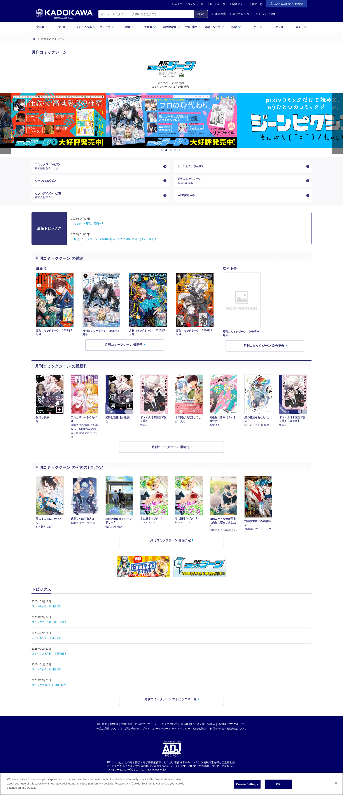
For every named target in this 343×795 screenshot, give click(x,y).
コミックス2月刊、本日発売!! (49, 628)
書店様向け (187, 730)
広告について (143, 730)
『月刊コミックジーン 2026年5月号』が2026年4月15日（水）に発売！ (114, 245)
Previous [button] (5, 123)
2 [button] (167, 150)
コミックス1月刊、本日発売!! (49, 659)
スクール (300, 27)
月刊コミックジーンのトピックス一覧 (170, 705)
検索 (201, 14)
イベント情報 (265, 14)
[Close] (336, 783)
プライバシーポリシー (155, 735)
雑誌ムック (214, 27)
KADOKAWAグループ (231, 730)
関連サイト (238, 4)
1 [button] (162, 150)
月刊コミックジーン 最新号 (123, 351)
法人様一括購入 (206, 730)
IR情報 (114, 730)
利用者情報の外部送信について (228, 735)
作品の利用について (108, 735)
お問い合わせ (131, 735)
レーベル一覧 (218, 4)
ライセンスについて (165, 730)
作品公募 (257, 4)
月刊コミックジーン (241, 184)
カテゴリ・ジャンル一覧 (189, 4)
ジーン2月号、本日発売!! (46, 675)
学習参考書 (171, 27)
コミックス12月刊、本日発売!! (49, 691)
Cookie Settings (247, 784)
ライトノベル (85, 27)
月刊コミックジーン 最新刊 (170, 453)
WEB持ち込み (187, 200)
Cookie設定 (199, 735)
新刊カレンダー (240, 14)
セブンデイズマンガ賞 (98, 200)
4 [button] (176, 150)
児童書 (150, 27)
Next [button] (337, 123)
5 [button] (180, 150)
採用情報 (126, 730)
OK (278, 784)
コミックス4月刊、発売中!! (87, 229)
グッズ (279, 27)
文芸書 (42, 27)
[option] (171, 120)
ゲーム (258, 27)
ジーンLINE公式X (47, 184)
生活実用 (193, 27)
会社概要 (102, 730)
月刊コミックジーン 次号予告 (263, 352)
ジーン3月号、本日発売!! (46, 644)
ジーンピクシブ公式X (192, 167)
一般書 (128, 27)
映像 (236, 27)
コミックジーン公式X (98, 167)
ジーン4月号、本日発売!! (46, 612)
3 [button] (171, 150)
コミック (107, 27)
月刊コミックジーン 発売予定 (170, 547)
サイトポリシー (181, 735)
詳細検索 (219, 14)
